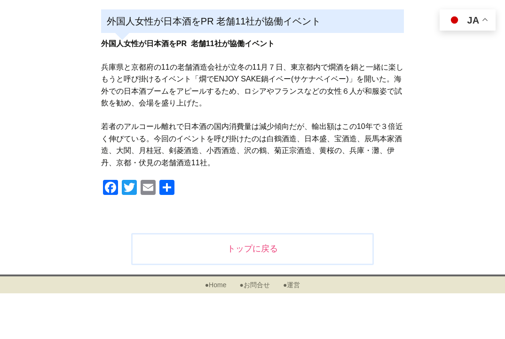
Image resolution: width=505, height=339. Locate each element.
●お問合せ (254, 285)
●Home (216, 285)
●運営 (291, 285)
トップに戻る (252, 248)
